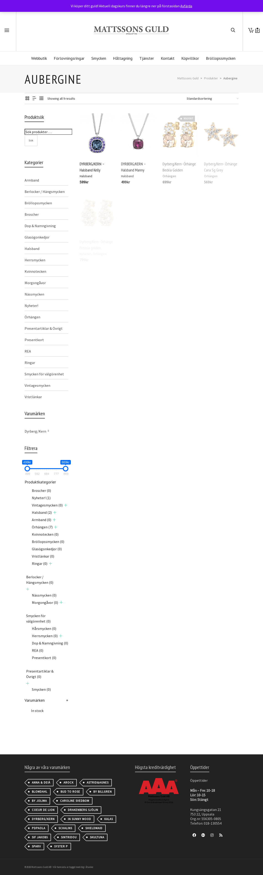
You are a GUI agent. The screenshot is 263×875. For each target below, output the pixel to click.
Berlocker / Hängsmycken (45, 191)
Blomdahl (39, 792)
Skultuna (97, 837)
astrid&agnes (98, 782)
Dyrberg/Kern (35, 431)
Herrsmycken (35, 260)
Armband (32, 180)
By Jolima (39, 801)
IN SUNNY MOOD (79, 819)
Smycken (41, 689)
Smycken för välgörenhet (44, 374)
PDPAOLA (38, 828)
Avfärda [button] (186, 6)
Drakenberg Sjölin (83, 810)
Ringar (30, 362)
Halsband (86, 176)
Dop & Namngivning (40, 225)
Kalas (108, 819)
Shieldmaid (93, 828)
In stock (37, 710)
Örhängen (32, 317)
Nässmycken (34, 294)
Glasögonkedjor (37, 237)
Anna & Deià (41, 782)
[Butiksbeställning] (213, 98)
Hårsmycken (44, 628)
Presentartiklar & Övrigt (44, 328)
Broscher (32, 214)
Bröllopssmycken (38, 203)
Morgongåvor (35, 282)
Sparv (36, 846)
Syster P (61, 846)
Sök (31, 140)
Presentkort (34, 340)
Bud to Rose (70, 792)
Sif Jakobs (40, 837)
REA (28, 351)
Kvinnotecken (35, 271)
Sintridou (69, 837)
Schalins (65, 828)
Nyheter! (31, 305)
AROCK (69, 782)
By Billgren (102, 792)
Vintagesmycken (37, 385)
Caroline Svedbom (74, 801)
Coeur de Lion (43, 810)
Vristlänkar (33, 397)
